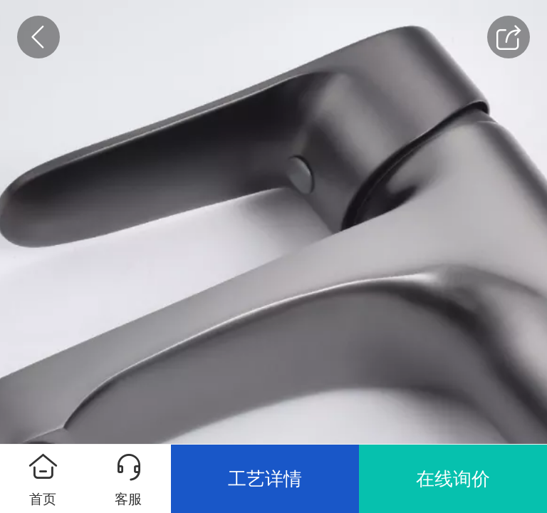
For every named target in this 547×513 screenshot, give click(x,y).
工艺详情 (265, 478)
